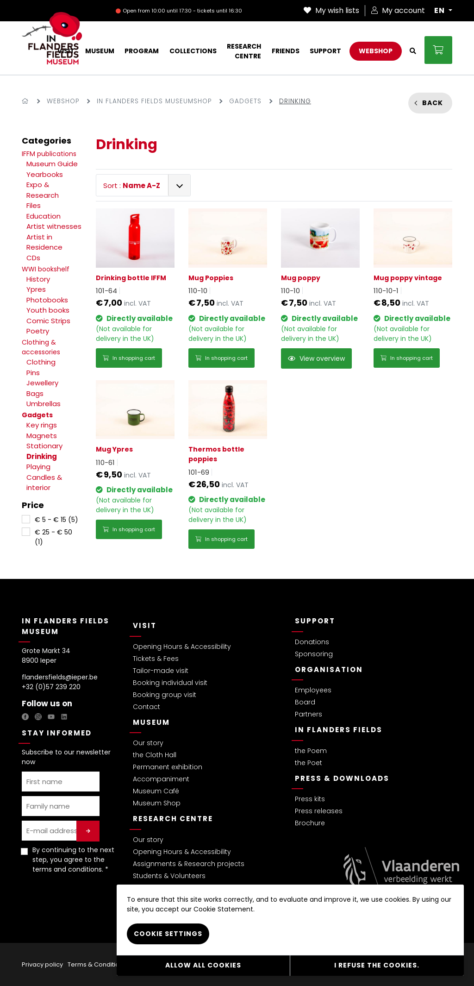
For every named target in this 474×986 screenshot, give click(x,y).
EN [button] (440, 10)
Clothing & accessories (41, 347)
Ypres (36, 289)
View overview (316, 358)
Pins (33, 372)
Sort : (131, 185)
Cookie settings (168, 933)
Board (305, 702)
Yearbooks (44, 174)
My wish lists (331, 10)
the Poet (308, 762)
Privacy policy (42, 964)
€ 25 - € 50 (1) (53, 537)
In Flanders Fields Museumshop (154, 101)
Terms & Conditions (97, 964)
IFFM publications (49, 153)
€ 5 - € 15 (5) (56, 519)
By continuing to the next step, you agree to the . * (73, 859)
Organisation (329, 669)
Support (315, 621)
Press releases (319, 811)
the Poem (311, 750)
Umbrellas (43, 403)
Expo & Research (42, 190)
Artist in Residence (44, 242)
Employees (313, 690)
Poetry (37, 331)
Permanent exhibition (167, 767)
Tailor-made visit (160, 670)
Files (33, 205)
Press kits (310, 799)
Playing (38, 466)
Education (43, 216)
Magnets (41, 435)
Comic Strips (48, 321)
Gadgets (245, 101)
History (38, 279)
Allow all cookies (203, 965)
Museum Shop (157, 803)
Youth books (47, 310)
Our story (148, 742)
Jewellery (42, 383)
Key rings (41, 425)
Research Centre (173, 818)
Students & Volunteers (169, 875)
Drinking (41, 456)
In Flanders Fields (338, 730)
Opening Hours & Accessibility (182, 646)
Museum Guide (52, 164)
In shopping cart (129, 358)
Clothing (41, 362)
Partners (308, 714)
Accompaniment (161, 779)
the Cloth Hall (154, 755)
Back (432, 102)
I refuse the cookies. (376, 965)
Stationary (44, 446)
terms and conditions (67, 869)
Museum (151, 722)
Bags (35, 393)
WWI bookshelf (45, 269)
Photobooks (47, 300)
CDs (33, 258)
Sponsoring (314, 654)
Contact (146, 706)
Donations (312, 642)
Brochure (310, 823)
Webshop (63, 101)
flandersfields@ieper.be (60, 677)
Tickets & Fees (156, 658)
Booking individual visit (170, 682)
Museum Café (156, 791)
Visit (144, 625)
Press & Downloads (342, 778)
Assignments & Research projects (188, 863)
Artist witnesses (53, 226)
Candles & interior (44, 482)
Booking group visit (164, 694)
